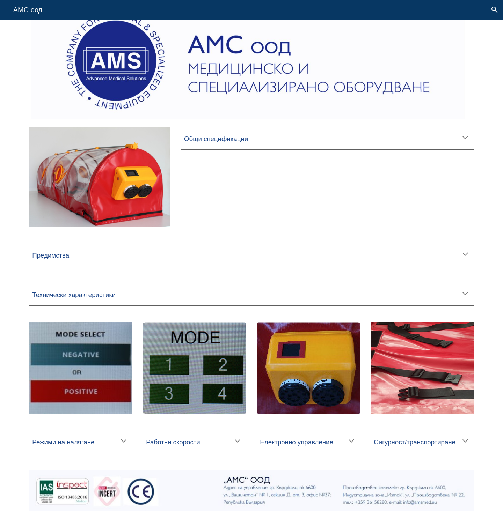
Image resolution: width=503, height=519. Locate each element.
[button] (494, 9)
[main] (327, 138)
